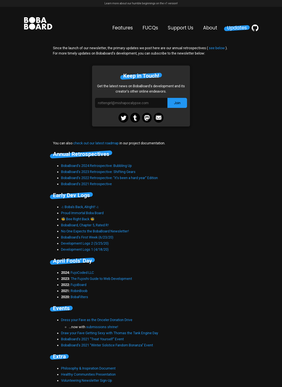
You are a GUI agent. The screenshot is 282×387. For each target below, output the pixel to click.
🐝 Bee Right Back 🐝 (78, 219)
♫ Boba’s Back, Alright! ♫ (80, 207)
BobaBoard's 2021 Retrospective (86, 184)
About (210, 27)
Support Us (180, 27)
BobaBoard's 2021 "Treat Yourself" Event (92, 339)
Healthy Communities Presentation (88, 374)
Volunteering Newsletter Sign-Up (86, 380)
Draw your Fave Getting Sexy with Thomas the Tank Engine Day (109, 333)
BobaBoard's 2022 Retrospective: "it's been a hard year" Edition (109, 178)
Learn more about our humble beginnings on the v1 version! (141, 3)
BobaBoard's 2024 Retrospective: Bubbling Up (96, 166)
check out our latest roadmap (96, 143)
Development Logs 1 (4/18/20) (85, 249)
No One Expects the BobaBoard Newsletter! (95, 231)
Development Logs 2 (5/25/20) (85, 243)
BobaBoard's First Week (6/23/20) (87, 237)
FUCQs (150, 27)
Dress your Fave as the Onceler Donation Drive (96, 320)
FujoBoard (78, 285)
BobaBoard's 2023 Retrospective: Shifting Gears (98, 172)
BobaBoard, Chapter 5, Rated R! (85, 225)
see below (217, 48)
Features (122, 27)
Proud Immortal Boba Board (82, 213)
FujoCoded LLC (82, 272)
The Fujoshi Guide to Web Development (101, 279)
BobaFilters (79, 297)
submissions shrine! (102, 327)
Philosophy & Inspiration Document (88, 368)
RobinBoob (79, 291)
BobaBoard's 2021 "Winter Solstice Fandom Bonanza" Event (107, 345)
